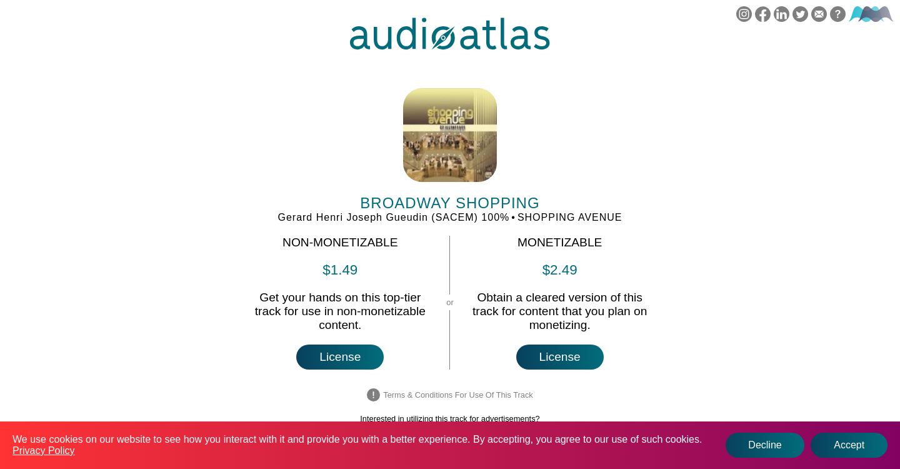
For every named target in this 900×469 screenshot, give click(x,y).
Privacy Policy (43, 450)
